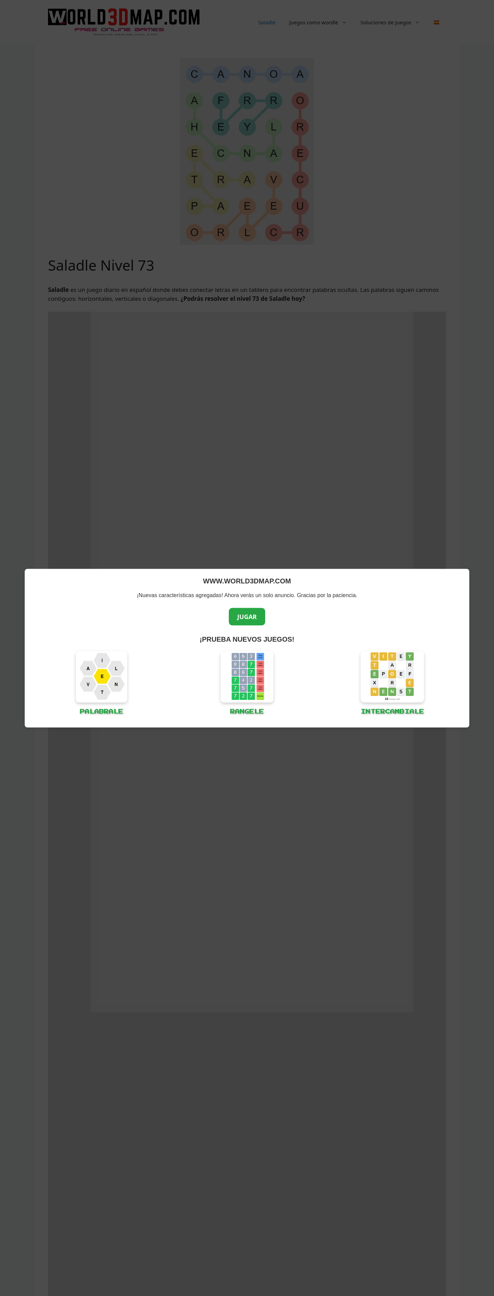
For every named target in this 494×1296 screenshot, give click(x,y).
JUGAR (247, 616)
